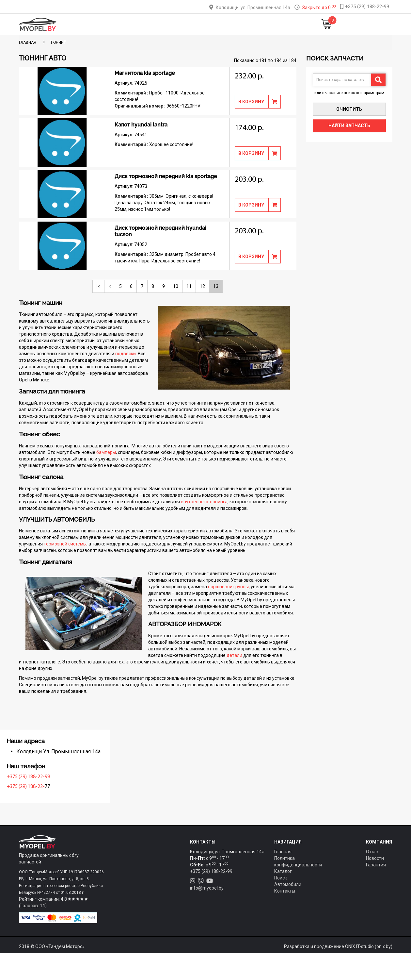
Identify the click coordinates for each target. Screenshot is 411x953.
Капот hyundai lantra (141, 125)
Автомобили (287, 884)
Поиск (280, 877)
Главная (106, 24)
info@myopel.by (207, 888)
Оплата (185, 24)
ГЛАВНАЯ (27, 42)
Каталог (133, 24)
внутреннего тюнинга (204, 501)
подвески (125, 353)
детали (234, 655)
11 (189, 286)
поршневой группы (228, 586)
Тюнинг (160, 24)
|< (98, 286)
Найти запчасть (349, 125)
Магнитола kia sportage (145, 73)
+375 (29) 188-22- (40, 786)
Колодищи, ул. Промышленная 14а (253, 7)
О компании (215, 24)
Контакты (249, 24)
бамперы (106, 452)
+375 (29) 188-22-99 (42, 776)
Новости (279, 24)
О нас (372, 851)
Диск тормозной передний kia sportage (166, 176)
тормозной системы (65, 543)
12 (202, 286)
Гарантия (376, 864)
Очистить (349, 109)
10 (175, 286)
